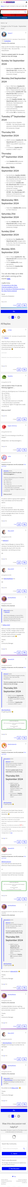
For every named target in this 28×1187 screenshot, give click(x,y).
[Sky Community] (9, 2)
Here (11, 832)
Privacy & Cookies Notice (6, 1181)
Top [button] (15, 1176)
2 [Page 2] (15, 317)
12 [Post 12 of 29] (4, 984)
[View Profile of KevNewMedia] (7, 41)
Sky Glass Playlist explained (9, 291)
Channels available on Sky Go (9, 287)
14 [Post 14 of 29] (4, 1055)
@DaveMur (6, 471)
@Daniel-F (5, 540)
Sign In (26, 2)
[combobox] (13, 12)
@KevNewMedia (8, 578)
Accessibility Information (21, 1181)
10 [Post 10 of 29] (4, 838)
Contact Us (24, 1182)
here (9, 279)
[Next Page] (18, 317)
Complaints (3, 1182)
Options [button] (3, 23)
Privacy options (4, 1179)
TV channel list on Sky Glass (9, 285)
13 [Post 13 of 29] (4, 1022)
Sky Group (3, 1184)
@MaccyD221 (7, 610)
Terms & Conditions (22, 1179)
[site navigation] (2, 2)
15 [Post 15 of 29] (4, 1100)
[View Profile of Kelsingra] (6, 338)
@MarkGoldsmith (6, 861)
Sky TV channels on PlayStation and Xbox (13, 289)
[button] (26, 32)
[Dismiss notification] (26, 6)
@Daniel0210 (7, 758)
